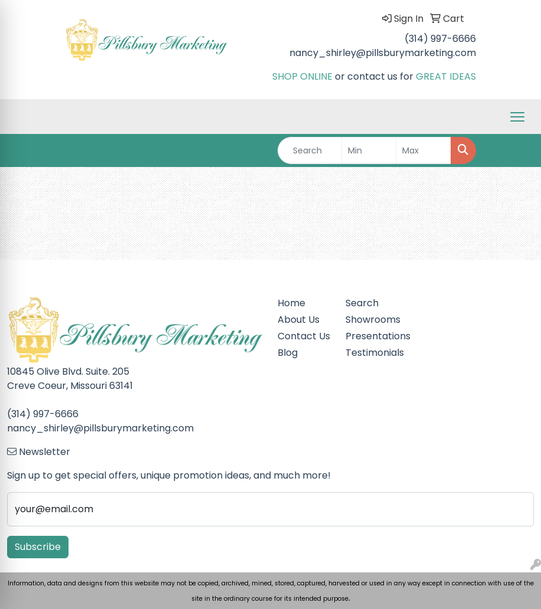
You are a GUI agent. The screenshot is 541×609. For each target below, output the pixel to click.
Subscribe (38, 547)
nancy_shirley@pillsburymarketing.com (382, 53)
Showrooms (372, 319)
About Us (299, 319)
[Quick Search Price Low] (369, 150)
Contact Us (304, 336)
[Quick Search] (310, 150)
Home (291, 303)
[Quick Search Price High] (423, 150)
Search (362, 303)
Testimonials (372, 352)
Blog (288, 352)
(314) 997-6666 (440, 38)
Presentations (372, 336)
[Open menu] (517, 117)
